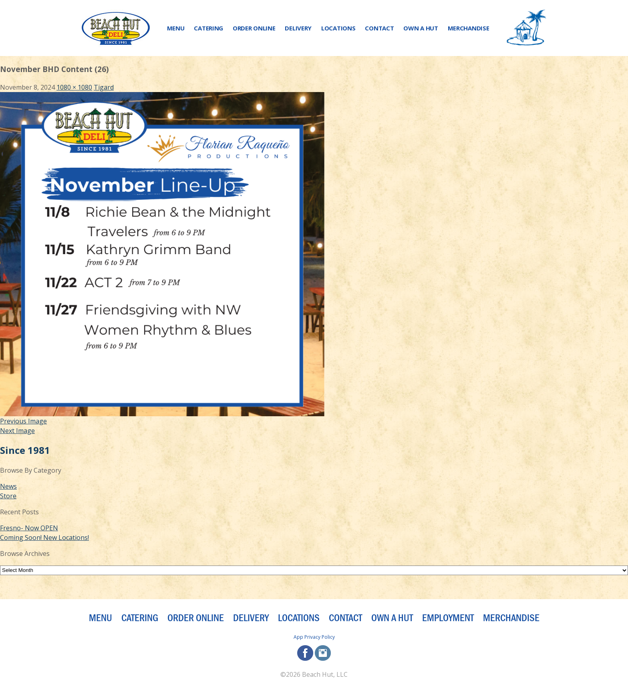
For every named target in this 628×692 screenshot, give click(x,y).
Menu (176, 28)
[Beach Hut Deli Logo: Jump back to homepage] (116, 28)
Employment (448, 618)
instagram (323, 653)
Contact (379, 28)
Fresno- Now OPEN (29, 528)
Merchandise (468, 28)
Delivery (298, 28)
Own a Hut (420, 28)
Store (8, 495)
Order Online (254, 28)
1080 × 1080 (74, 87)
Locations (338, 28)
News (8, 486)
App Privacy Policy (314, 637)
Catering (208, 28)
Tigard (104, 87)
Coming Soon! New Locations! (44, 537)
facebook (305, 653)
